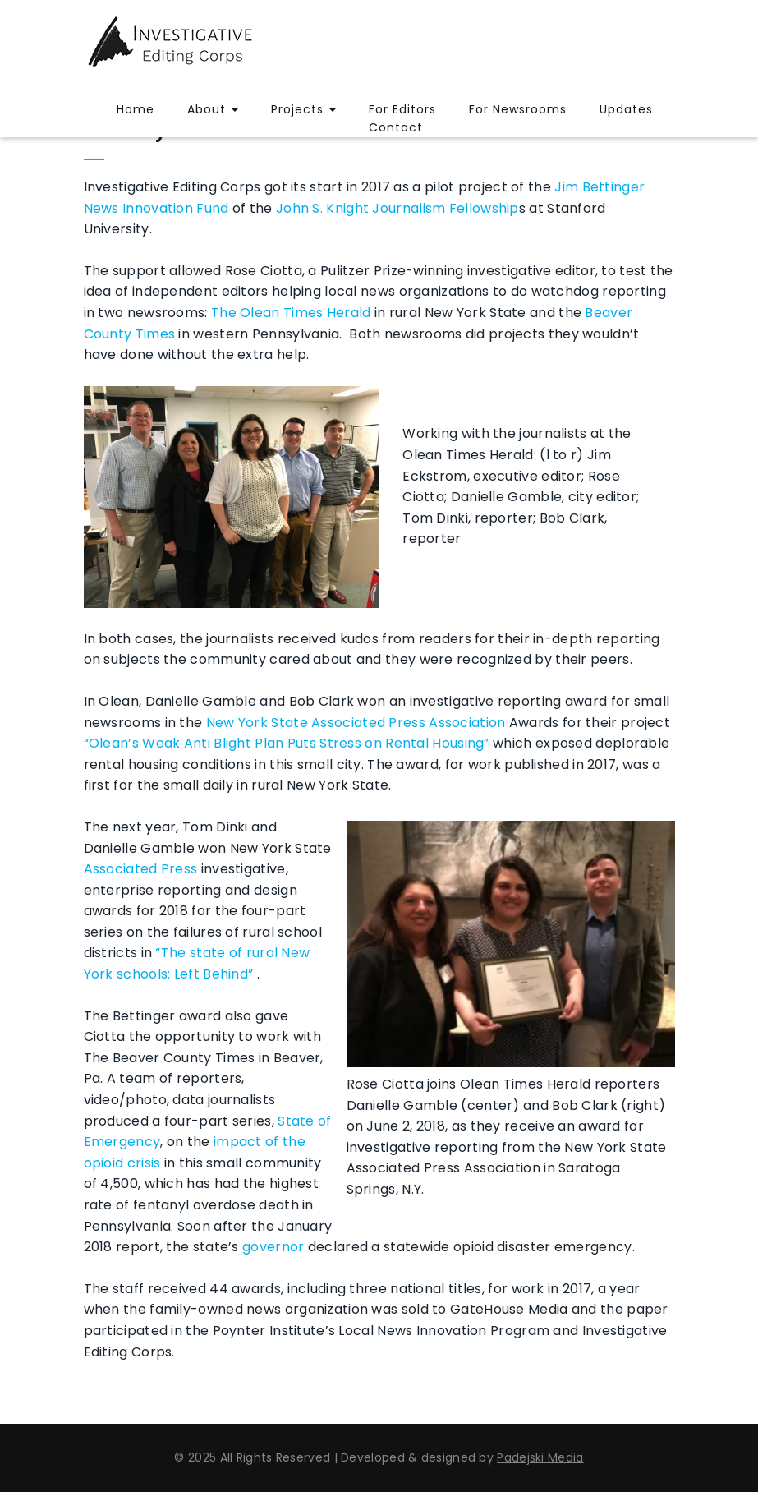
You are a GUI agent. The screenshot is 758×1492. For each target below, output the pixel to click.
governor (273, 1246)
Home (135, 109)
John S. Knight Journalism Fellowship (397, 208)
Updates (626, 109)
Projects (303, 109)
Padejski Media (540, 1457)
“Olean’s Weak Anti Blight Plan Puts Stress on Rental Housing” (286, 743)
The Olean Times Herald (291, 312)
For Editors (402, 109)
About (212, 109)
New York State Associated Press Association (356, 722)
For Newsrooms (518, 109)
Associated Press (141, 868)
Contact (396, 127)
